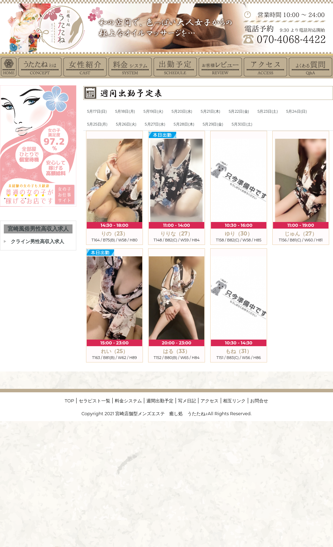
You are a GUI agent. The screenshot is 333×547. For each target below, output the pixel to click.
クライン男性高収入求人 (37, 241)
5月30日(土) (242, 124)
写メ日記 (187, 400)
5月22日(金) (239, 111)
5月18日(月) (125, 111)
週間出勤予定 (159, 400)
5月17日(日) (97, 111)
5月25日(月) (97, 124)
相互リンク (234, 400)
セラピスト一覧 (94, 400)
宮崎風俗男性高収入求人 (38, 228)
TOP (69, 400)
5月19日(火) (153, 111)
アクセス (209, 400)
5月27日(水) (155, 124)
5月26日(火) (126, 124)
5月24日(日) (296, 111)
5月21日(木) (211, 111)
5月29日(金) (213, 124)
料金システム (128, 400)
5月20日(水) (182, 111)
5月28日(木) (184, 124)
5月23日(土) (267, 111)
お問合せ (259, 400)
